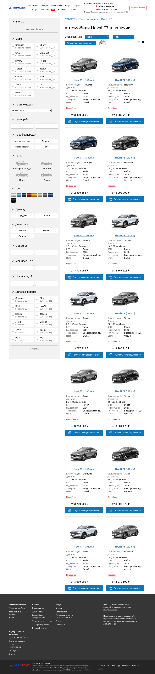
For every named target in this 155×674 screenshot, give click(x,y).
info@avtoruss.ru (110, 610)
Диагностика (37, 612)
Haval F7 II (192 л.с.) (84, 80)
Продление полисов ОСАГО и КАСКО (64, 616)
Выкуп (58, 621)
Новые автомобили (17, 608)
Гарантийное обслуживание (38, 616)
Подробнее (71, 108)
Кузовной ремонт (39, 628)
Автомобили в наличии (15, 613)
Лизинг (12, 654)
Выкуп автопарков (17, 641)
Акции (11, 618)
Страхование (61, 612)
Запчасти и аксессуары (42, 621)
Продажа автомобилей (18, 637)
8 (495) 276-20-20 (107, 6)
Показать (34, 349)
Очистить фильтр (34, 29)
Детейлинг (60, 625)
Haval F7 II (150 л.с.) (84, 158)
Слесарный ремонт (40, 625)
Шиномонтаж (38, 608)
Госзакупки (14, 650)
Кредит (59, 608)
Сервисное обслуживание (15, 645)
